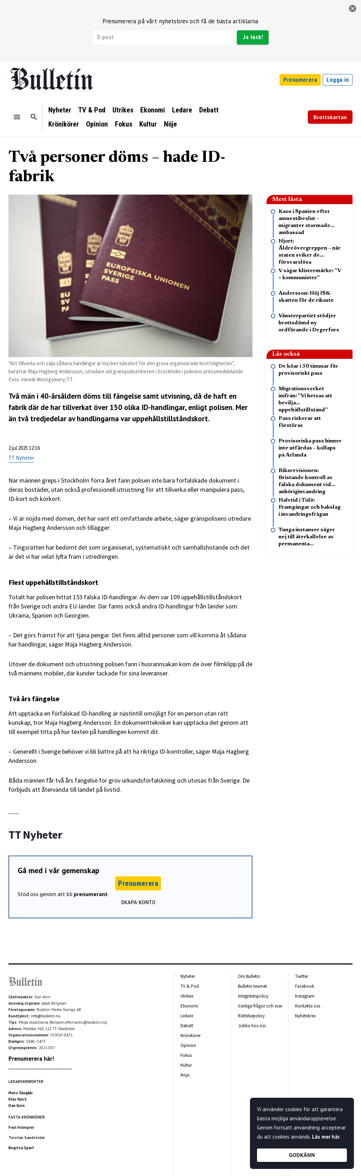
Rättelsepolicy (251, 1016)
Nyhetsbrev (305, 1016)
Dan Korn (16, 1105)
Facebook (304, 986)
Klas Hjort (17, 1099)
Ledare (182, 110)
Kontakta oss (307, 1006)
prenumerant (91, 894)
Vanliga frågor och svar (260, 1006)
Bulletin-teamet (252, 986)
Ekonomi (152, 110)
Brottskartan (330, 117)
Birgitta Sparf (21, 1147)
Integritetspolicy (253, 996)
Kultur (148, 124)
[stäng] (352, 8)
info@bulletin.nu (45, 1015)
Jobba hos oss (252, 1026)
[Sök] (33, 117)
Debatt (209, 110)
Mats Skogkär (20, 1092)
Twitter (301, 976)
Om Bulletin (249, 976)
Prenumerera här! (31, 1058)
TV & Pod (91, 110)
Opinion (97, 124)
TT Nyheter (21, 457)
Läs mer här (325, 1136)
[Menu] (16, 117)
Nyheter (59, 110)
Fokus (123, 124)
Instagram (304, 996)
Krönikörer (63, 124)
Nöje (170, 124)
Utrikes (122, 110)
